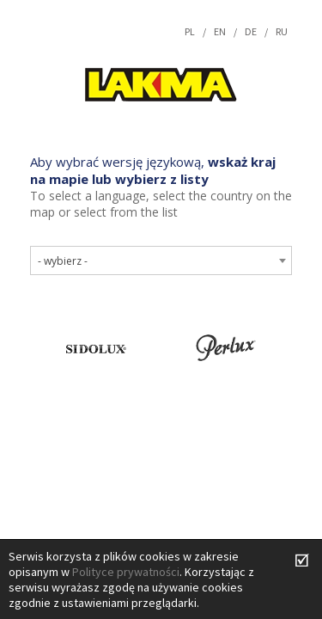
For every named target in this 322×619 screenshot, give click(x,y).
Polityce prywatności (125, 571)
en (220, 31)
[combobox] (161, 260)
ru (282, 31)
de (251, 31)
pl (190, 31)
